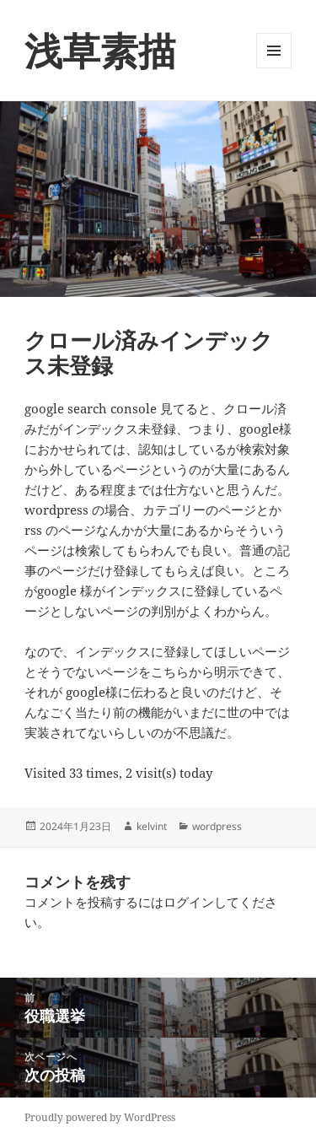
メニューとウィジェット (274, 67)
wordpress (217, 826)
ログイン (188, 901)
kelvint (152, 826)
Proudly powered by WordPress (99, 1117)
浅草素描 (100, 50)
